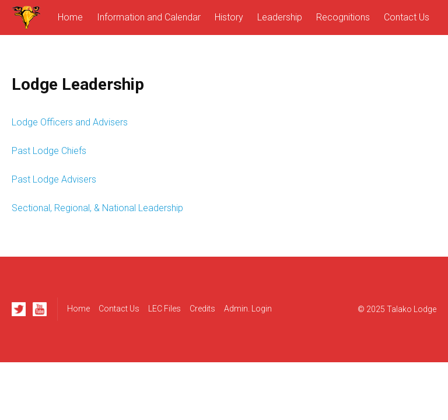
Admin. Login (248, 308)
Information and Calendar (149, 17)
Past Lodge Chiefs (49, 150)
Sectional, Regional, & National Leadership (97, 208)
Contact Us (406, 17)
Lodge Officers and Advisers (70, 122)
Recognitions (343, 17)
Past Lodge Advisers (54, 179)
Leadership (279, 17)
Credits (202, 308)
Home (70, 17)
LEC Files (164, 308)
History (229, 17)
